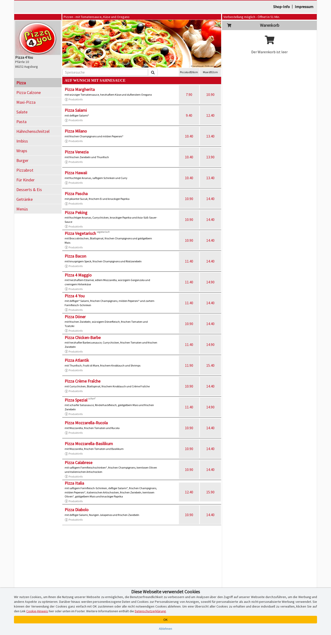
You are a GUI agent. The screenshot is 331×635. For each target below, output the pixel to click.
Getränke (24, 199)
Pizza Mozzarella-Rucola (86, 422)
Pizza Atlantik (77, 360)
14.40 (210, 198)
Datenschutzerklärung (150, 611)
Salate (21, 112)
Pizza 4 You (75, 296)
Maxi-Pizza (26, 102)
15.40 (210, 365)
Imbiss (22, 141)
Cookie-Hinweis (37, 611)
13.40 (210, 136)
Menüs (22, 209)
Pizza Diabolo (77, 509)
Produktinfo (74, 99)
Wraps (21, 150)
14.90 (210, 282)
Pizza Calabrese (78, 462)
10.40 (189, 136)
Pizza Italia (74, 483)
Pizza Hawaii (76, 172)
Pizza (21, 82)
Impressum (304, 6)
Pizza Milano (76, 131)
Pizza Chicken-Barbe (83, 337)
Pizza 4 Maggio (78, 275)
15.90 (210, 492)
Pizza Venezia (77, 152)
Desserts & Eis (29, 189)
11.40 (189, 261)
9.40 (189, 115)
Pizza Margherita (80, 89)
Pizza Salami (76, 110)
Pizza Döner (75, 316)
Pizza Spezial (76, 400)
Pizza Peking (76, 212)
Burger (22, 160)
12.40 (210, 115)
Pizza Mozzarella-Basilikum (89, 443)
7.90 (189, 94)
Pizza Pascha (76, 193)
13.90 (210, 157)
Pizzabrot (24, 170)
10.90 (210, 94)
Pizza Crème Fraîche (82, 381)
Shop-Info (281, 6)
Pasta (21, 121)
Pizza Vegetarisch (80, 233)
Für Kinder (25, 180)
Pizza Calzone (28, 92)
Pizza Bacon (75, 256)
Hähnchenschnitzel (32, 131)
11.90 (189, 365)
